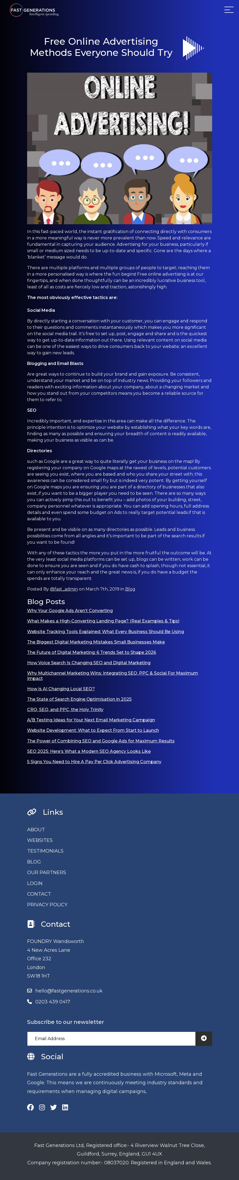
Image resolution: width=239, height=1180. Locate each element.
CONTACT (39, 894)
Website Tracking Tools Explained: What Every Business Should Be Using (105, 631)
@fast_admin (64, 589)
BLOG (34, 862)
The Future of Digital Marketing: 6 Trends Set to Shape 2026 (91, 652)
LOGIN (35, 883)
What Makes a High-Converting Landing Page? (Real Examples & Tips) (103, 621)
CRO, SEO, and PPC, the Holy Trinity (65, 709)
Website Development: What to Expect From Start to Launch (93, 730)
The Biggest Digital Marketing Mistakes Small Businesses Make (96, 642)
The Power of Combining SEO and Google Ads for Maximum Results (101, 740)
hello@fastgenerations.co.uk (69, 991)
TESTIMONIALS (45, 851)
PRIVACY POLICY (47, 905)
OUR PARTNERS (46, 872)
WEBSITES (40, 840)
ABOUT (36, 830)
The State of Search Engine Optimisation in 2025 (79, 699)
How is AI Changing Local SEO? (61, 688)
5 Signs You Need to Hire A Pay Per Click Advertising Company (94, 761)
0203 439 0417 (52, 1002)
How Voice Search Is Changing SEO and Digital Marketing (88, 662)
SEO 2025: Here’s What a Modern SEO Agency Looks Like (89, 751)
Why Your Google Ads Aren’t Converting (70, 610)
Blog (130, 589)
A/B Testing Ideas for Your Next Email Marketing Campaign (91, 719)
